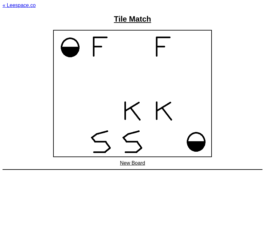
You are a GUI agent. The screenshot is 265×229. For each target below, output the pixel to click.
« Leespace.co (19, 5)
